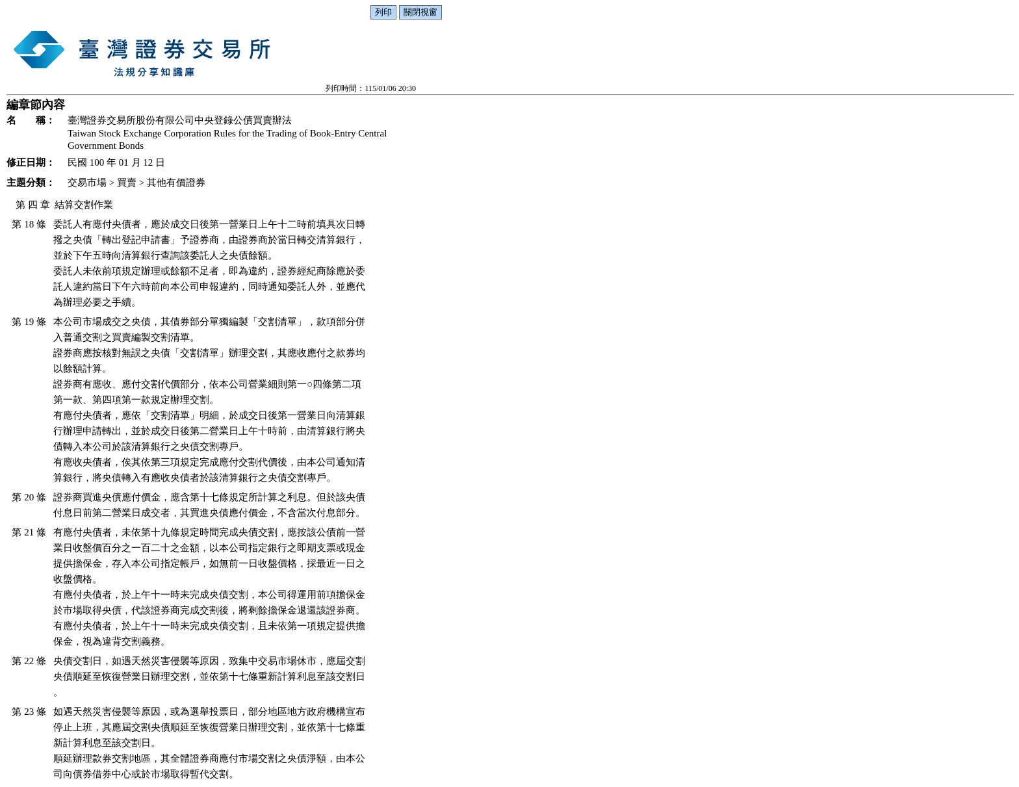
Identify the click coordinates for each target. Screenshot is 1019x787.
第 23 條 (29, 711)
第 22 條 (29, 661)
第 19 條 (29, 321)
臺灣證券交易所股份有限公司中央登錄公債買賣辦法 (180, 120)
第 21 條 (29, 532)
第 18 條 (29, 224)
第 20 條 (29, 497)
